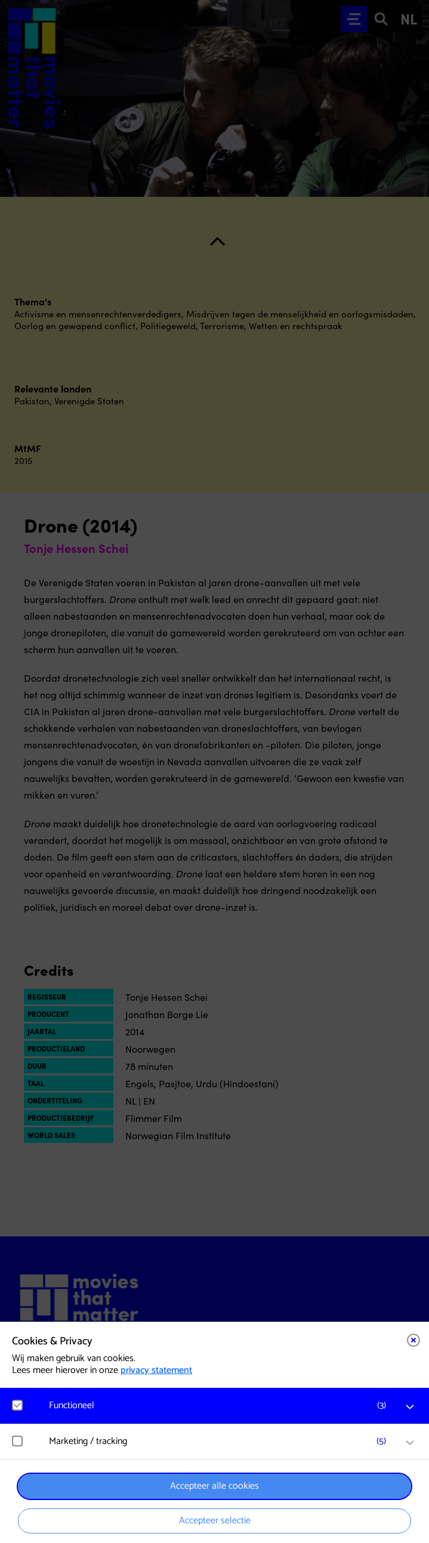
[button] (220, 1405)
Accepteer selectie (215, 1521)
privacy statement (156, 1370)
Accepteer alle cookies (214, 1486)
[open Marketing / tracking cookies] (410, 1443)
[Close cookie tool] (413, 1340)
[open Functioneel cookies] (410, 1407)
